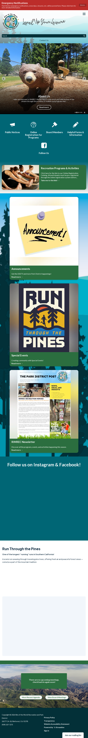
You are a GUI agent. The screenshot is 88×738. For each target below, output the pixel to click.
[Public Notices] (12, 127)
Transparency (49, 721)
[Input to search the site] (44, 35)
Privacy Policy (49, 718)
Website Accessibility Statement (56, 724)
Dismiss (82, 5)
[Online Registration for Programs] (33, 130)
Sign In (46, 731)
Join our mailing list (73, 735)
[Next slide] (84, 78)
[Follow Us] (44, 148)
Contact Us (44, 40)
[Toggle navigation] (84, 14)
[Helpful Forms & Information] (75, 128)
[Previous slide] (4, 78)
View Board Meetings (57, 697)
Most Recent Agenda (31, 697)
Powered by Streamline (54, 727)
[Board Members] (54, 127)
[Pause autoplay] (84, 112)
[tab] (75, 112)
